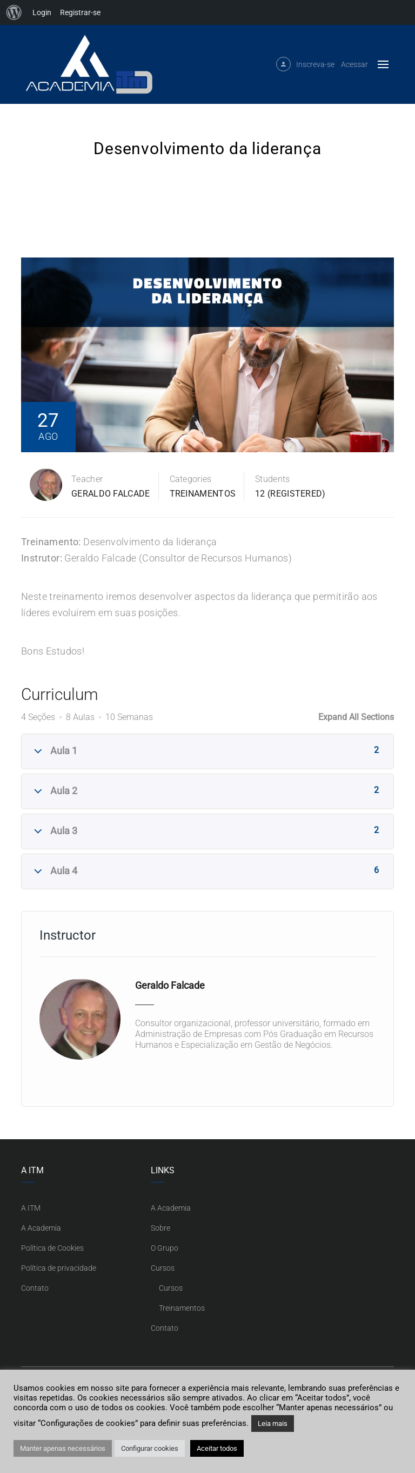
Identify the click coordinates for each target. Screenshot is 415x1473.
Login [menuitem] (41, 12)
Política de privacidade (58, 1268)
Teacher (87, 479)
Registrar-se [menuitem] (80, 12)
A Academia (41, 1228)
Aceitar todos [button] (217, 1448)
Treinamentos (203, 493)
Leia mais (272, 1423)
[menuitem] (14, 12)
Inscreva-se (315, 64)
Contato (35, 1288)
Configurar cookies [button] (149, 1448)
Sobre (160, 1228)
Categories (191, 479)
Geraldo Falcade (110, 493)
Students (272, 479)
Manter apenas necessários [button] (62, 1448)
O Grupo (164, 1248)
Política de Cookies (52, 1248)
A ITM (31, 1208)
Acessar (354, 64)
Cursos (163, 1268)
